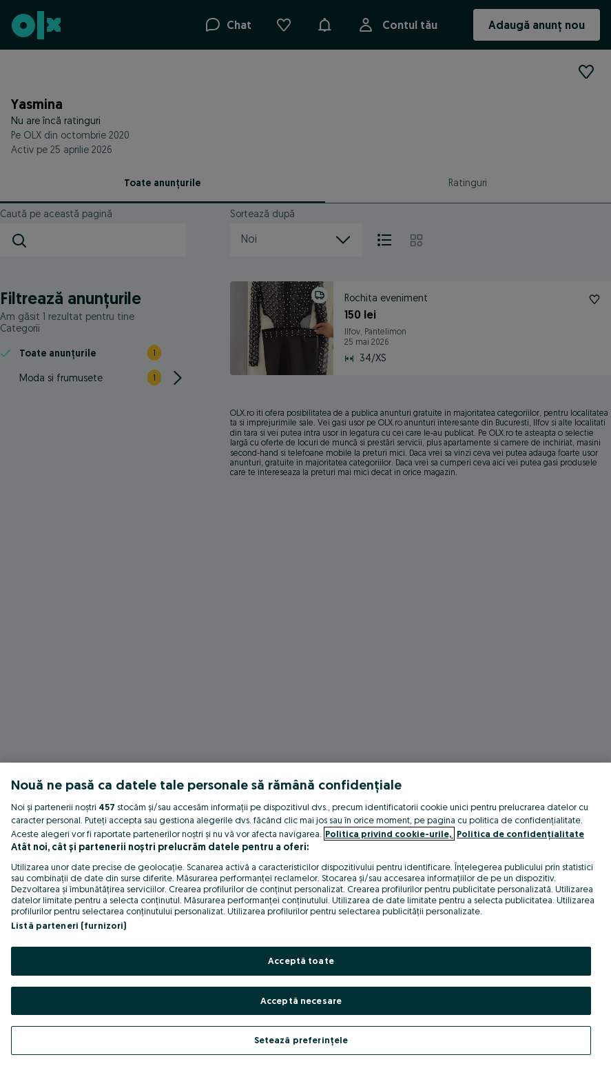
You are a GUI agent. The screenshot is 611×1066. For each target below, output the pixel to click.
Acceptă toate (301, 960)
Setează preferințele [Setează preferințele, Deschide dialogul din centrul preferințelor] (301, 1039)
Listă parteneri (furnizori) (69, 925)
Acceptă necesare (301, 1000)
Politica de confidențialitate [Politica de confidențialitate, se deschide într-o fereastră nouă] (520, 833)
